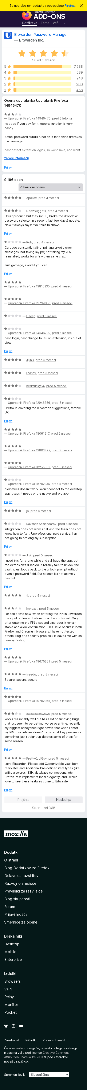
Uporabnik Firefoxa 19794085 (29, 303)
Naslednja (63, 800)
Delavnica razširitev (21, 875)
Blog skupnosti (17, 899)
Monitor (11, 1004)
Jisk (29, 555)
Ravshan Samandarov (41, 524)
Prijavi (8, 167)
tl (27, 595)
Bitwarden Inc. (31, 40)
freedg (31, 674)
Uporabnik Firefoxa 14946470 (29, 118)
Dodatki (11, 852)
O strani (11, 860)
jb (27, 511)
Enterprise (13, 959)
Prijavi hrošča (16, 914)
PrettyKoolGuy (36, 758)
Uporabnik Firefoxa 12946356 (29, 402)
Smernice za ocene (20, 922)
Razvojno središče (20, 883)
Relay (9, 997)
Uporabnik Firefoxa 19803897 (29, 450)
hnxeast (31, 608)
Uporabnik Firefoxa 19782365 (29, 701)
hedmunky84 (35, 386)
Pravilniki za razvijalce (23, 891)
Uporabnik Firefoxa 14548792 (29, 333)
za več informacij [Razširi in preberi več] (16, 158)
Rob (29, 242)
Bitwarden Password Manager (41, 34)
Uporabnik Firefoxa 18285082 (29, 467)
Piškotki (30, 1040)
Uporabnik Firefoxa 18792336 (29, 484)
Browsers (12, 981)
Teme (45, 23)
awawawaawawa (38, 714)
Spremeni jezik (14, 1074)
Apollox (31, 198)
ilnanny (31, 373)
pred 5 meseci (47, 316)
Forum (9, 906)
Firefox (70, 5)
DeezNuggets (36, 211)
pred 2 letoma (62, 118)
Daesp (30, 316)
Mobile (10, 952)
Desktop (11, 944)
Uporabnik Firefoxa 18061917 (28, 433)
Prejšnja (23, 800)
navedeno (19, 1048)
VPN (8, 989)
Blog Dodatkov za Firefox (27, 868)
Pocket (10, 1012)
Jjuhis (30, 360)
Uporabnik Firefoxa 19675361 (29, 661)
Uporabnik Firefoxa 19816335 (29, 286)
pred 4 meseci (49, 198)
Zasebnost (11, 1040)
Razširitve (29, 23)
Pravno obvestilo (55, 1040)
